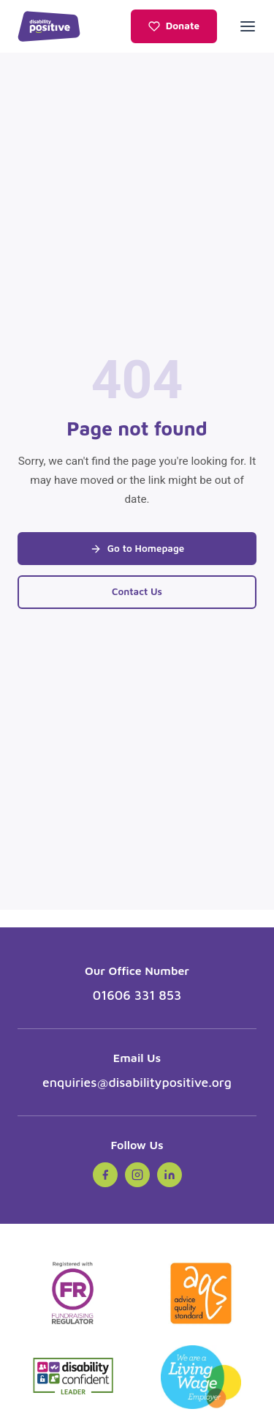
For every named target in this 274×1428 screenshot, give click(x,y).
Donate (173, 26)
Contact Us (137, 591)
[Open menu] (247, 26)
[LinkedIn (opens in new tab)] (169, 1174)
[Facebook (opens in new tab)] (105, 1174)
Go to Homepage (137, 548)
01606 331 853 (137, 995)
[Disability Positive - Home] (49, 26)
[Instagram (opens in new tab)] (137, 1174)
